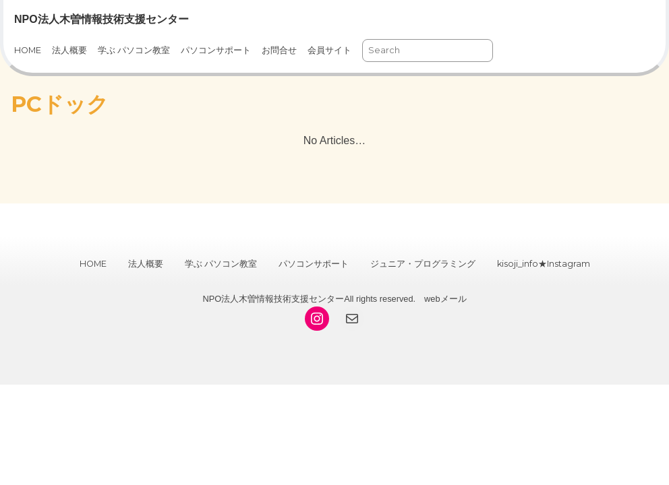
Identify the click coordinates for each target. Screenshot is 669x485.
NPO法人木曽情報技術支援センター (101, 19)
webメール (445, 299)
